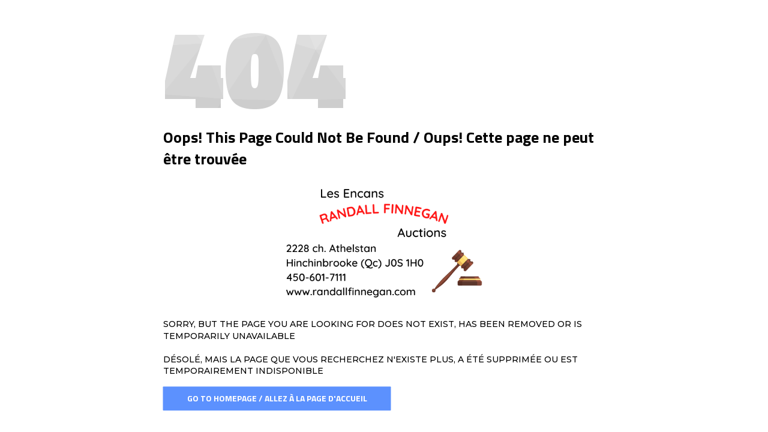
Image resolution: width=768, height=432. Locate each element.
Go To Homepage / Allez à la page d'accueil (277, 398)
